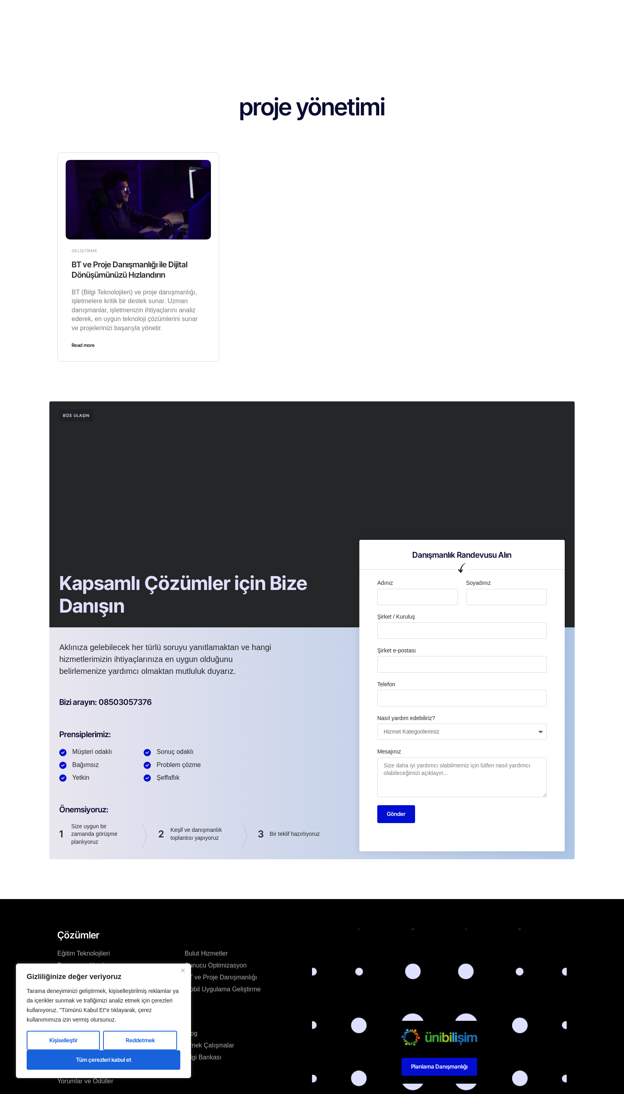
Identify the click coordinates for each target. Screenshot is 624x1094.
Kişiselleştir (63, 1040)
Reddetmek (140, 1040)
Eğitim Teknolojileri (83, 953)
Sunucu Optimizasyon (216, 965)
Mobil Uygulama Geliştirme (223, 989)
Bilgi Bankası (203, 1057)
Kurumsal (245, 14)
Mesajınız (389, 751)
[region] (103, 1021)
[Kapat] (182, 970)
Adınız (385, 583)
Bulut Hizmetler (206, 953)
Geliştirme (85, 250)
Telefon (386, 684)
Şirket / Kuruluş (396, 616)
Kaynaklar (359, 14)
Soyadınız (478, 583)
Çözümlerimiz (289, 14)
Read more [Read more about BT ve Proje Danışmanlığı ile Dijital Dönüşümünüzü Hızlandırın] (83, 345)
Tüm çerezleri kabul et (103, 1059)
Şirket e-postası (396, 650)
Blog (327, 14)
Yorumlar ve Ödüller (85, 1081)
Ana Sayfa (206, 14)
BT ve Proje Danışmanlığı (221, 977)
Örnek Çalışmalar (209, 1045)
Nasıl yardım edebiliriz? (406, 718)
